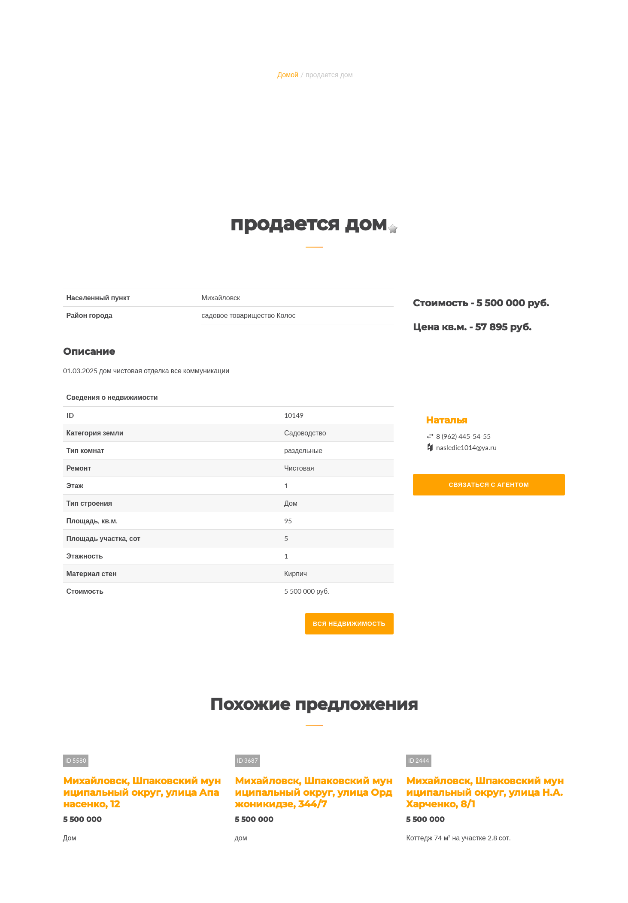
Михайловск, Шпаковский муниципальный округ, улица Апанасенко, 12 (142, 792)
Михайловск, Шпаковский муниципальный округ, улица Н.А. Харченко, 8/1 (485, 792)
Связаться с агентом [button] (489, 484)
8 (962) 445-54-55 (463, 436)
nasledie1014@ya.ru (466, 447)
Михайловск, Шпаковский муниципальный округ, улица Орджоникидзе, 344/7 (313, 792)
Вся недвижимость (349, 623)
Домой (287, 74)
